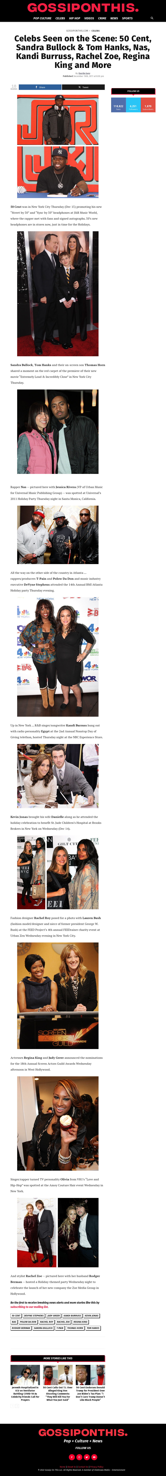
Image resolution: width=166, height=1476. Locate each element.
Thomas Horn (75, 1328)
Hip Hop (74, 18)
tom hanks (93, 1328)
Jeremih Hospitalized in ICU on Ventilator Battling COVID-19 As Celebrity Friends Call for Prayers (25, 1393)
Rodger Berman (21, 1328)
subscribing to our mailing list (29, 1307)
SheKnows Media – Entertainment (109, 1470)
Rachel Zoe (63, 1321)
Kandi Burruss (72, 1315)
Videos (89, 18)
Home (62, 1467)
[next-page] (17, 1406)
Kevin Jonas (91, 1315)
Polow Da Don (28, 1321)
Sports (127, 18)
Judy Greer (53, 1315)
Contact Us (83, 1467)
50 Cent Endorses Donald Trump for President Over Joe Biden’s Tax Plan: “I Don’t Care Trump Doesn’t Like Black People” (90, 1393)
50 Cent (16, 1315)
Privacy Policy (96, 1467)
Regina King (80, 1321)
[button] (151, 18)
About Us (71, 1467)
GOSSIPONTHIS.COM (77, 30)
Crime (102, 18)
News (114, 18)
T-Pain (60, 1328)
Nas (14, 1321)
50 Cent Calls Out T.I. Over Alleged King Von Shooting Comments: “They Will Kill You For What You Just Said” (57, 1393)
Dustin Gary (84, 73)
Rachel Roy (46, 1321)
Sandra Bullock (43, 1328)
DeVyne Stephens (34, 1315)
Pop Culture (42, 18)
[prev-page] (12, 1406)
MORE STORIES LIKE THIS (57, 1358)
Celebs (60, 18)
